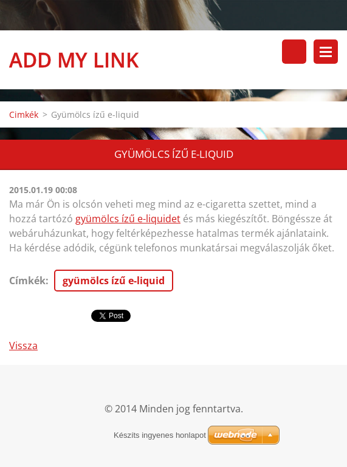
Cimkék (23, 114)
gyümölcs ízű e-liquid (114, 280)
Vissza (23, 345)
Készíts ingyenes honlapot (160, 435)
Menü (326, 51)
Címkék (27, 280)
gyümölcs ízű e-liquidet (127, 218)
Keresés (294, 51)
